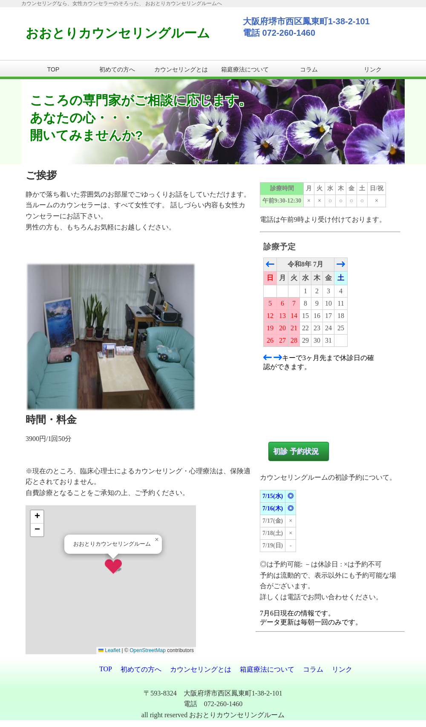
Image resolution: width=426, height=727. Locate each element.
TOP (53, 69)
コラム (309, 69)
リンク (373, 69)
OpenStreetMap (148, 650)
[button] (113, 566)
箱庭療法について (245, 69)
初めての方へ (117, 69)
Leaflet (109, 650)
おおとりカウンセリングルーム (118, 33)
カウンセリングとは (181, 69)
